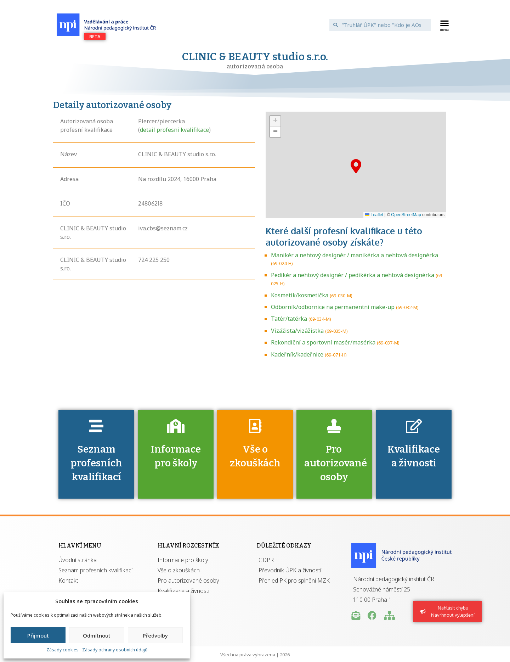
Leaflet (374, 214)
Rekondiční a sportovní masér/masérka (323, 342)
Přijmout (38, 635)
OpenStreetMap (406, 214)
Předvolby (155, 635)
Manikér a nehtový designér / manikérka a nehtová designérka (354, 255)
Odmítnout (96, 635)
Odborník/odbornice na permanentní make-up (333, 307)
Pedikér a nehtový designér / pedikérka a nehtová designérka (352, 275)
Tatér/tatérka (289, 318)
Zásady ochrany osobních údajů (114, 650)
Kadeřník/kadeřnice (297, 354)
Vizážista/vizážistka (297, 331)
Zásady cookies (62, 650)
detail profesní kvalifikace (174, 130)
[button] (445, 25)
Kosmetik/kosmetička (299, 295)
